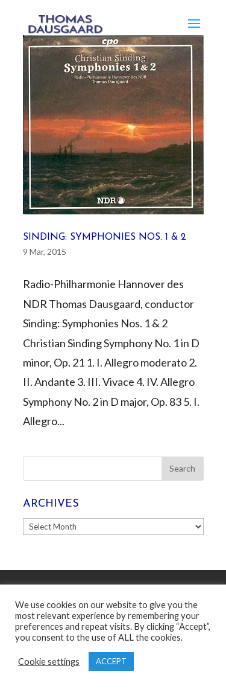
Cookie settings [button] (49, 661)
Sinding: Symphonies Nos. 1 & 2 (104, 237)
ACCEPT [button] (111, 661)
